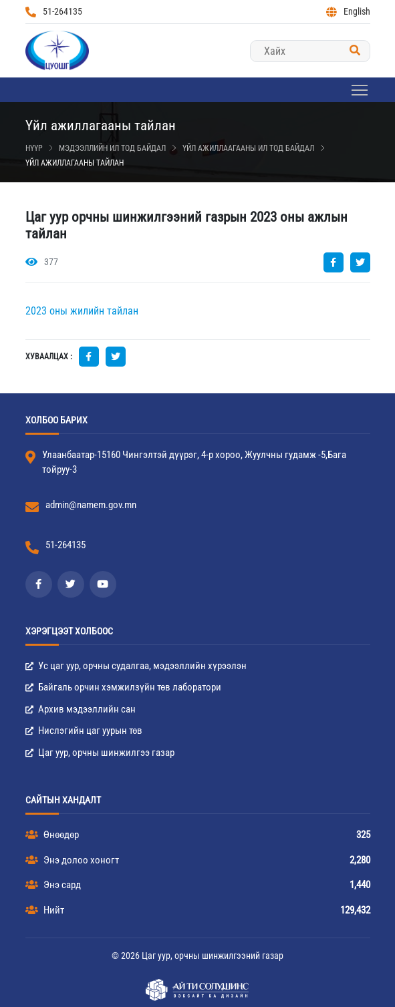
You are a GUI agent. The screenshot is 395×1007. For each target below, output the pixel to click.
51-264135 (53, 11)
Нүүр (34, 148)
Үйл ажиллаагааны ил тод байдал (248, 148)
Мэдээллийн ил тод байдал (112, 148)
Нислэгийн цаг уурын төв (83, 731)
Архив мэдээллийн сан (80, 709)
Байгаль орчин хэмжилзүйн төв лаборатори (123, 687)
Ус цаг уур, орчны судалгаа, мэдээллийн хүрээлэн (136, 666)
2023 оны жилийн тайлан (81, 311)
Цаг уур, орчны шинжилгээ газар (99, 753)
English (348, 11)
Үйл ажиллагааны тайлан (74, 163)
